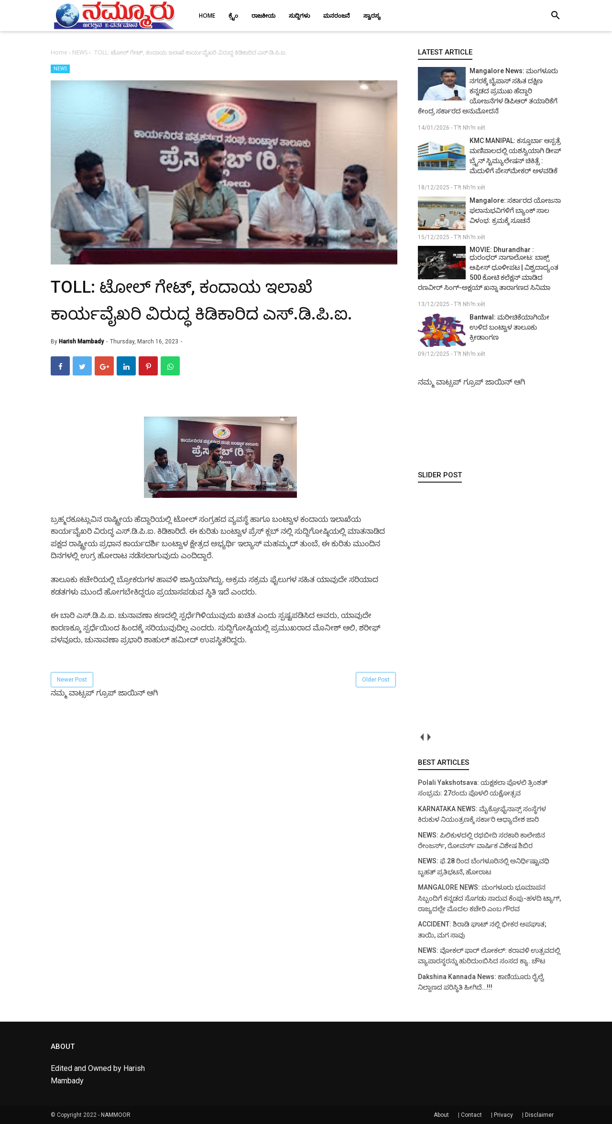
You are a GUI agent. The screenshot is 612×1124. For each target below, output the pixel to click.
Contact (471, 1115)
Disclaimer (539, 1115)
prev (421, 737)
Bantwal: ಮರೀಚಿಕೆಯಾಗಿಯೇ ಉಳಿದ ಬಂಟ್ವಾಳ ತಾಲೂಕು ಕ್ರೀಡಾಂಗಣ (509, 327)
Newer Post (72, 679)
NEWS (60, 68)
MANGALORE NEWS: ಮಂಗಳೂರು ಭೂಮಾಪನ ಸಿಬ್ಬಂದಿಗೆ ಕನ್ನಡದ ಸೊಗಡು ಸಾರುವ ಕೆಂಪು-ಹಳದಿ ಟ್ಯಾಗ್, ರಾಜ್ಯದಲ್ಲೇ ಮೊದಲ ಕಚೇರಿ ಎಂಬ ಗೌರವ (489, 898)
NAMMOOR (116, 1115)
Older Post (376, 679)
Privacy (503, 1115)
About (441, 1115)
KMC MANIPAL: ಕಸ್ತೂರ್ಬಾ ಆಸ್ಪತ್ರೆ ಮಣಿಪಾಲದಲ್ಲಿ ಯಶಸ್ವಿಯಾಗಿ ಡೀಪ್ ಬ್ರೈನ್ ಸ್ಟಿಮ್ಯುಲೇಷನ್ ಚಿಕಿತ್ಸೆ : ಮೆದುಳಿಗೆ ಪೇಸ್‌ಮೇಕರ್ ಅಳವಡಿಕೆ (515, 156)
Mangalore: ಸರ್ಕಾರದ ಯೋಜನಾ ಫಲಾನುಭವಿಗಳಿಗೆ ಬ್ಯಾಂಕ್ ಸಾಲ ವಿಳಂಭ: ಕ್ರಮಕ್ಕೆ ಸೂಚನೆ (515, 210)
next (428, 737)
